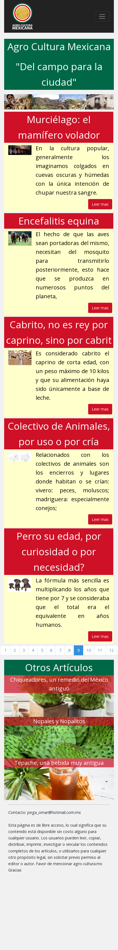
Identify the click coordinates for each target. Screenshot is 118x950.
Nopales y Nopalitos (59, 721)
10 (88, 650)
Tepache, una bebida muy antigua (59, 762)
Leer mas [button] (100, 204)
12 (111, 650)
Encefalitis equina (59, 220)
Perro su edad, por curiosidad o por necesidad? (59, 551)
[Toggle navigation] (102, 16)
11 (100, 650)
